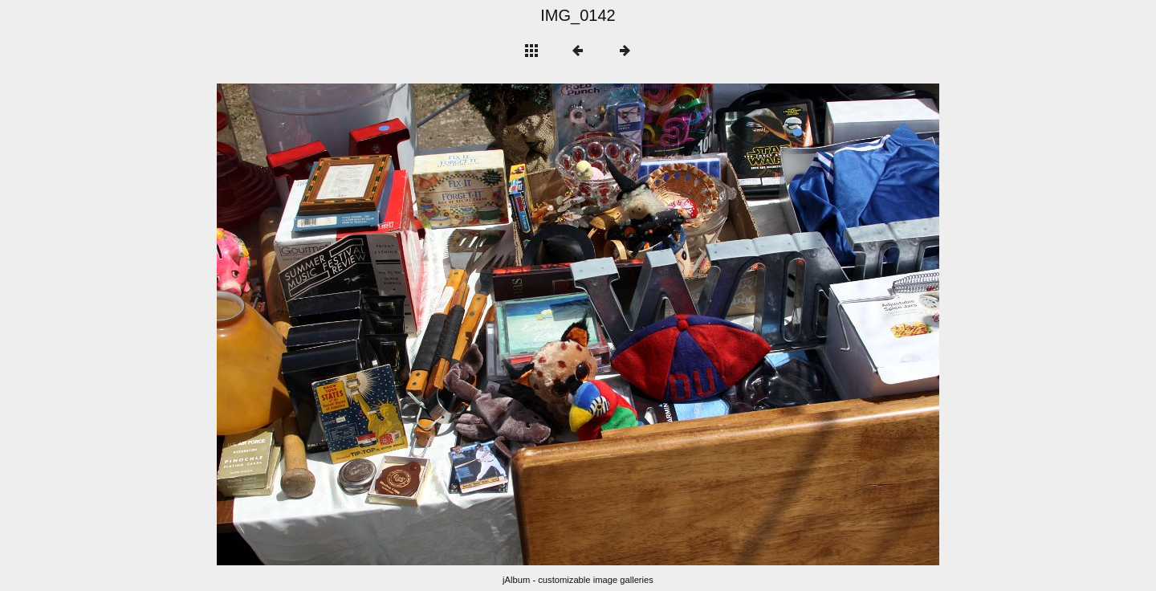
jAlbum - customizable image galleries (578, 580)
